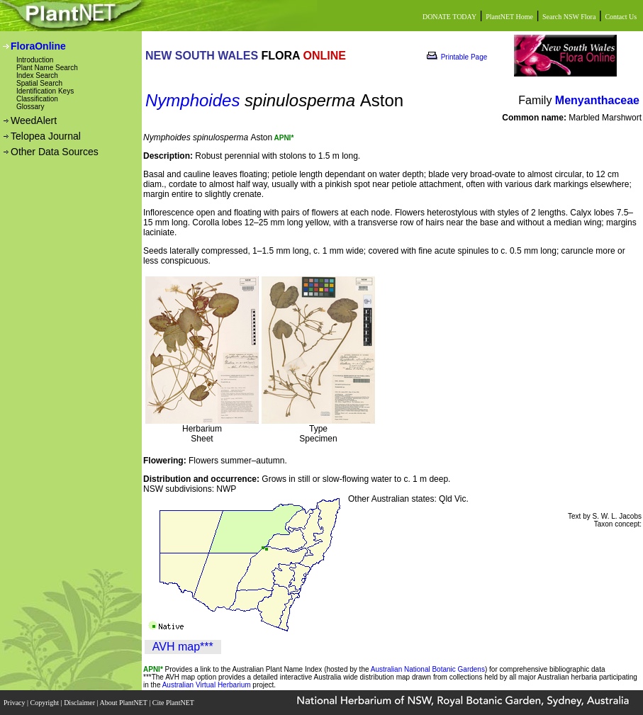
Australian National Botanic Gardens (428, 669)
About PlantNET (124, 702)
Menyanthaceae (597, 100)
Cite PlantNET (174, 702)
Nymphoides (192, 100)
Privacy (15, 702)
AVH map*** (182, 647)
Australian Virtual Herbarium (206, 685)
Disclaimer (80, 702)
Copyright (45, 702)
